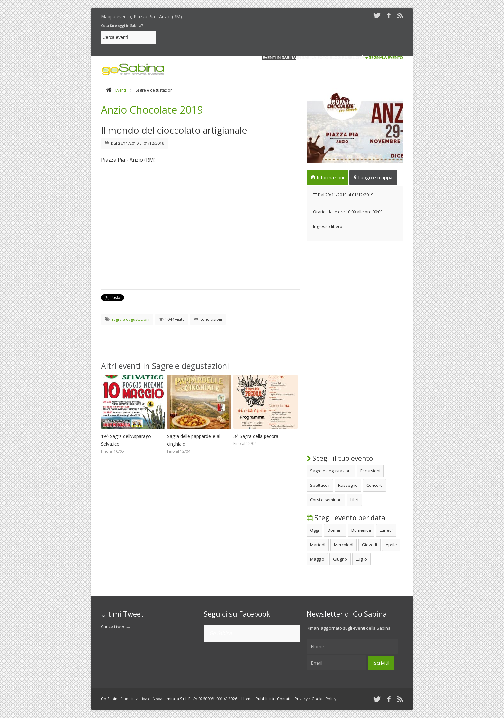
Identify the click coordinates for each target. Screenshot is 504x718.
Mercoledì (343, 544)
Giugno (340, 559)
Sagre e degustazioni (331, 471)
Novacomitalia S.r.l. (170, 699)
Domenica (361, 530)
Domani (335, 530)
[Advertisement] (286, 38)
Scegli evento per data (346, 517)
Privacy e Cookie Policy (315, 699)
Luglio (361, 559)
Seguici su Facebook (237, 613)
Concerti (374, 485)
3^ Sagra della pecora (255, 436)
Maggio (317, 559)
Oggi (314, 530)
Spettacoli (319, 485)
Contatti (284, 699)
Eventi (120, 90)
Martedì (317, 544)
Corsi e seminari (326, 500)
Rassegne (348, 485)
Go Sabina (220, 633)
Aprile (391, 544)
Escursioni (370, 471)
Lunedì (386, 530)
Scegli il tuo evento (340, 458)
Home (247, 699)
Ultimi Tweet (122, 613)
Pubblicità (265, 699)
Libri (354, 500)
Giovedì (369, 544)
